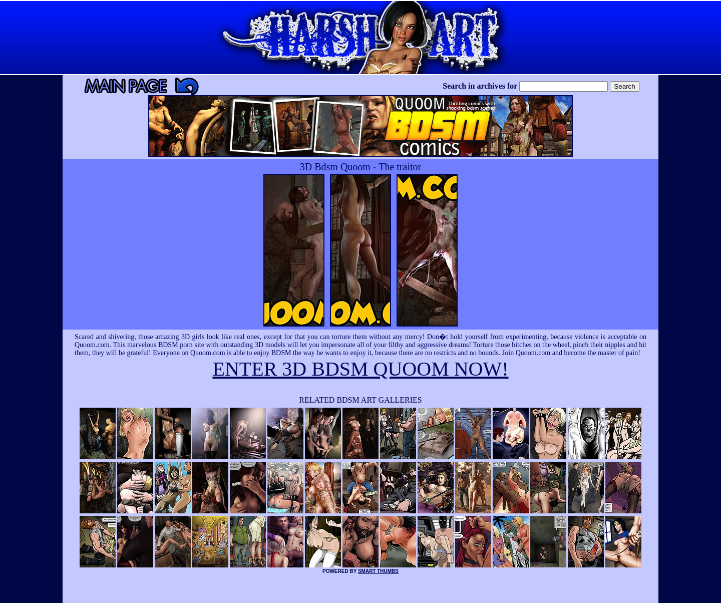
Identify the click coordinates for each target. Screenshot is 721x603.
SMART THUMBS (378, 571)
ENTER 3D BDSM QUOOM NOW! (360, 369)
